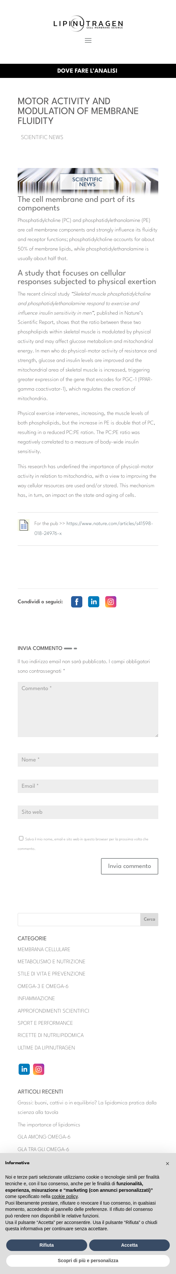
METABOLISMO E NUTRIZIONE (52, 962)
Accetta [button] (129, 1245)
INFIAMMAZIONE (36, 998)
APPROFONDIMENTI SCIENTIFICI (53, 1011)
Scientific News (42, 137)
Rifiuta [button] (46, 1245)
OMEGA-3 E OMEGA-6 (43, 986)
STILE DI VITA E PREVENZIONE (52, 974)
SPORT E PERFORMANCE (45, 1023)
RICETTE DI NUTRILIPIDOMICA (51, 1035)
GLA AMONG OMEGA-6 (44, 1137)
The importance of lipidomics (49, 1125)
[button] (167, 1163)
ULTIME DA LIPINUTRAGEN (46, 1048)
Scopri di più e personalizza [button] (88, 1260)
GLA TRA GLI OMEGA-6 (43, 1149)
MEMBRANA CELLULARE (44, 949)
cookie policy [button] (65, 1196)
